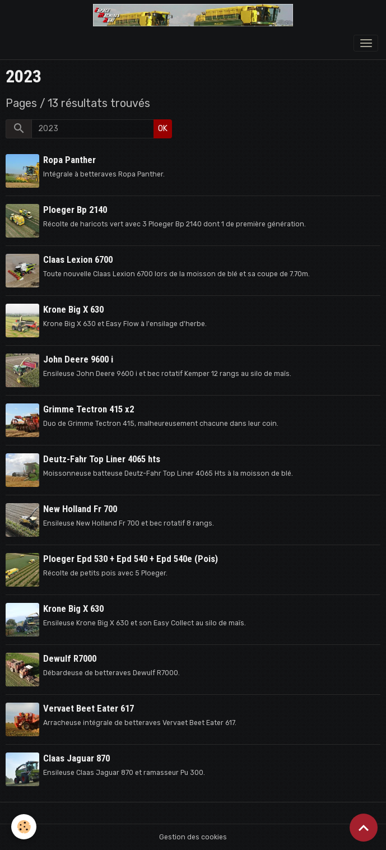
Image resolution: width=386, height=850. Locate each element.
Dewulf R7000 (69, 658)
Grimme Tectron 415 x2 (88, 409)
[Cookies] (23, 826)
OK (163, 128)
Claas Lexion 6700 (78, 259)
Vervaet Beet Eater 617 (88, 708)
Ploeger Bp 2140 (75, 209)
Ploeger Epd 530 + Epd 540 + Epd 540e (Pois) (130, 558)
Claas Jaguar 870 (76, 758)
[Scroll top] (364, 828)
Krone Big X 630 (73, 309)
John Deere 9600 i (78, 359)
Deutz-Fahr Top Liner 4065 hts (101, 459)
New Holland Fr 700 (80, 508)
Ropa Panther (69, 159)
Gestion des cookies (193, 837)
